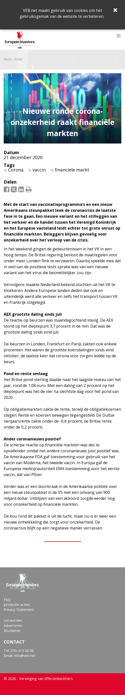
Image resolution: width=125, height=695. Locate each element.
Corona (15, 170)
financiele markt (72, 170)
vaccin (39, 170)
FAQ (7, 599)
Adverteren (13, 625)
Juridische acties (17, 604)
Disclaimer (12, 630)
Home (7, 59)
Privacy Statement (19, 609)
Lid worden (13, 620)
